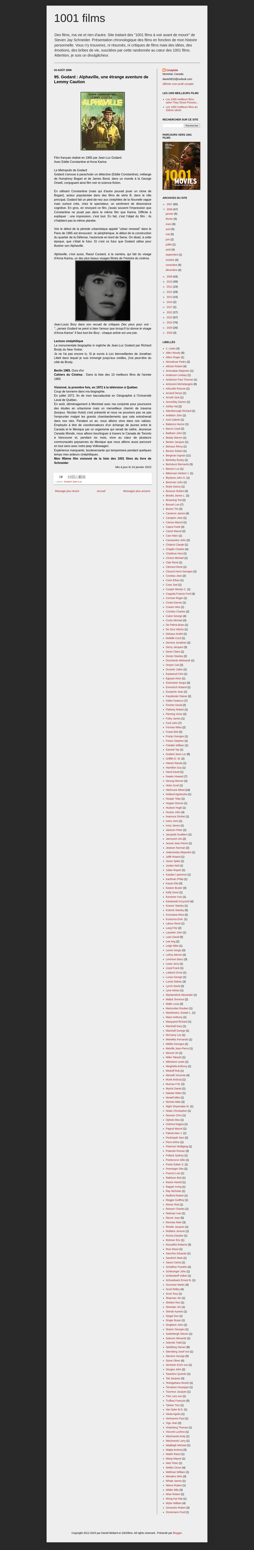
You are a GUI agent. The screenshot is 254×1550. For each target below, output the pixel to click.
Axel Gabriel (173, 419)
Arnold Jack (173, 397)
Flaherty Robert (175, 709)
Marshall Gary (174, 1026)
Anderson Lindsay (176, 375)
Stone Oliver (173, 1360)
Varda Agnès (173, 1413)
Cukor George (174, 616)
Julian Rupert (173, 870)
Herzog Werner (175, 780)
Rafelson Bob (174, 1177)
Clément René (174, 566)
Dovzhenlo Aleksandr (178, 660)
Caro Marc (172, 535)
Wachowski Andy (176, 1436)
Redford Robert (175, 1195)
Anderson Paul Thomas (179, 379)
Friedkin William (175, 745)
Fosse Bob (172, 731)
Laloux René (173, 923)
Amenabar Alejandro (178, 370)
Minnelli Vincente (176, 1075)
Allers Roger (173, 357)
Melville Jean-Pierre (177, 1048)
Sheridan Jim (173, 1306)
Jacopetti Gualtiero (177, 834)
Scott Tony (172, 1293)
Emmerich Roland (176, 687)
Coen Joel (172, 584)
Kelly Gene (172, 892)
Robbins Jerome (175, 1231)
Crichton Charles (175, 611)
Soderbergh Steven (177, 1333)
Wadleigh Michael (176, 1445)
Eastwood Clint (174, 673)
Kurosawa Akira (175, 914)
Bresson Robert (175, 491)
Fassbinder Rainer (176, 696)
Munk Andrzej (174, 1079)
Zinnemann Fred (175, 1512)
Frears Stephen (175, 740)
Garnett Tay (172, 749)
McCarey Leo (173, 1034)
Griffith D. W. (173, 758)
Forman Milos (174, 727)
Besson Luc (173, 468)
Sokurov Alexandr (176, 1338)
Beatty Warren (174, 437)
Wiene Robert (174, 1485)
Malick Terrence (175, 999)
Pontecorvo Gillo (175, 1159)
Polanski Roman (175, 1150)
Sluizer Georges (175, 1329)
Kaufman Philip (174, 879)
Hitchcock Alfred (175, 789)
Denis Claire (173, 651)
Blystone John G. (176, 477)
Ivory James (173, 825)
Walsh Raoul (173, 1454)
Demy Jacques (174, 647)
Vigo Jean (172, 1422)
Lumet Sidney (174, 981)
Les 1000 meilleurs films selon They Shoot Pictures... (182, 101)
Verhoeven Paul (175, 1418)
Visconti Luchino (175, 1431)
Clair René (172, 562)
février (170, 218)
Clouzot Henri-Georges (179, 571)
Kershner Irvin (174, 896)
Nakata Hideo (174, 1093)
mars (169, 224)
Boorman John (174, 482)
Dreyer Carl (172, 664)
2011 (170, 286)
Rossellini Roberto (176, 1244)
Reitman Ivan (173, 1213)
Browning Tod (174, 500)
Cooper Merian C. (176, 589)
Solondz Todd (174, 1342)
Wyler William (174, 1503)
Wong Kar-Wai (174, 1498)
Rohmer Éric (173, 1240)
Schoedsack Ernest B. (179, 1280)
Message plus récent (67, 491)
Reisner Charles (175, 1208)
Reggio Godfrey (175, 1200)
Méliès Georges (175, 1043)
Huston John (173, 812)
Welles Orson (174, 1467)
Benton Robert (174, 450)
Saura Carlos (173, 1262)
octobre (170, 259)
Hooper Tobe (173, 798)
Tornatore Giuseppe (177, 1387)
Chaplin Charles (175, 549)
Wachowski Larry (176, 1440)
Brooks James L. (175, 495)
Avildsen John (174, 415)
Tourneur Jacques (176, 1391)
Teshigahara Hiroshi (177, 1382)
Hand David (173, 771)
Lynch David (173, 986)
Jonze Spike (173, 861)
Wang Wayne (173, 1458)
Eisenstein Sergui (176, 682)
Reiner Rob (172, 1204)
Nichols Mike (173, 1101)
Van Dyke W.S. (174, 1409)
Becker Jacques (175, 441)
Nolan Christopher (176, 1110)
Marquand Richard (176, 1021)
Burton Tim (172, 508)
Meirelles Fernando (177, 1039)
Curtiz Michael (174, 620)
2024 (170, 322)
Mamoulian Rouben (177, 1008)
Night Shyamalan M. (177, 1106)
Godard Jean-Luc (73, 481)
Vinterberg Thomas (177, 1427)
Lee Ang (170, 941)
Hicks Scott (172, 785)
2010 (170, 281)
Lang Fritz (172, 927)
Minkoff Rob (173, 1070)
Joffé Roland (173, 856)
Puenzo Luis (173, 1173)
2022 (170, 312)
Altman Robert (174, 366)
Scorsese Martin (175, 1284)
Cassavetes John (176, 540)
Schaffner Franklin (176, 1266)
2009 (170, 276)
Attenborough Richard (178, 410)
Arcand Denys (174, 393)
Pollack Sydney (175, 1155)
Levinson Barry (174, 959)
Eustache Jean (174, 691)
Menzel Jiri (172, 1052)
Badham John (174, 433)
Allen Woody (173, 352)
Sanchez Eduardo (176, 1253)
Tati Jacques (173, 1378)
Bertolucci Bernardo (177, 464)
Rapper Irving (174, 1186)
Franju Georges (175, 736)
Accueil (101, 491)
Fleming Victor (174, 714)
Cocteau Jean (174, 575)
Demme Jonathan (176, 642)
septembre (172, 254)
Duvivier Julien (174, 669)
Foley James (173, 718)
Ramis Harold (174, 1182)
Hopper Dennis (174, 803)
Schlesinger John (176, 1271)
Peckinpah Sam (175, 1137)
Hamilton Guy (174, 767)
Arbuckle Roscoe (176, 388)
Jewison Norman (175, 847)
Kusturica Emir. (174, 919)
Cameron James (175, 513)
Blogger (177, 1532)
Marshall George (175, 1030)
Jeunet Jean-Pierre (177, 843)
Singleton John (174, 1324)
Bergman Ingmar (175, 455)
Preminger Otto (175, 1168)
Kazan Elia (172, 883)
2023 (170, 317)
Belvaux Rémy (174, 446)
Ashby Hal (172, 406)
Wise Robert (173, 1494)
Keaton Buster (174, 887)
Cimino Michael (175, 557)
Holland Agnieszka (176, 794)
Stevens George (175, 1356)
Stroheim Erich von (177, 1364)
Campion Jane (174, 517)
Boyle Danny (173, 486)
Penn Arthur (173, 1142)
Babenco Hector (175, 424)
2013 (170, 296)
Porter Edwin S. (175, 1164)
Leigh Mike (172, 945)
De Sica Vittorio (175, 629)
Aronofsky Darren (176, 401)
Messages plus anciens (136, 491)
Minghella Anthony (176, 1066)
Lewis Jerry (172, 963)
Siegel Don (172, 1315)
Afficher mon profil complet (178, 83)
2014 (170, 302)
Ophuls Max (173, 1119)
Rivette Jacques (175, 1226)
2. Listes (171, 348)
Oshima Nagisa (175, 1124)
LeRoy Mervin (174, 954)
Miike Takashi (174, 1057)
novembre (172, 264)
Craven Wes (173, 607)
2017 (170, 307)
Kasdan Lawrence (176, 874)
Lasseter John (174, 932)
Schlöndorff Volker (176, 1275)
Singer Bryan (173, 1320)
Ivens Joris (172, 820)
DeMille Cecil (173, 638)
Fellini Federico (175, 700)
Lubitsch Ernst (174, 972)
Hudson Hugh (174, 807)
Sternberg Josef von (177, 1351)
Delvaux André (174, 633)
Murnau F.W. (173, 1084)
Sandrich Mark (174, 1257)
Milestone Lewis (175, 1061)
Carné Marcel (174, 531)
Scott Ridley (173, 1289)
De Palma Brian (175, 624)
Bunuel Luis (173, 504)
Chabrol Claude (175, 544)
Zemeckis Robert (176, 1507)
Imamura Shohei (175, 816)
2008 (170, 209)
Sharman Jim (173, 1298)
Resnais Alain (174, 1222)
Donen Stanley (174, 656)
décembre (172, 269)
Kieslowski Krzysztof (178, 901)
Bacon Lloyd (173, 428)
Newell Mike (173, 1097)
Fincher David (174, 705)
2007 (170, 204)
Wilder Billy (172, 1489)
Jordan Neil (172, 865)
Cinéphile (172, 70)
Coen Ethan (173, 580)
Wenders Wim (174, 1476)
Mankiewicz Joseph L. (179, 1012)
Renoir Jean (173, 1217)
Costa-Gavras (174, 602)
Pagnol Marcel (174, 1128)
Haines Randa (174, 763)
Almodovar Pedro (176, 361)
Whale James (174, 1480)
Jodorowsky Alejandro (178, 852)
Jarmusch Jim (174, 838)
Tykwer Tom (173, 1405)
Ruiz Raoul (172, 1249)
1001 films (79, 18)
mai (168, 234)
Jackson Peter (174, 829)
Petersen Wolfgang (177, 1146)
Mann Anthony (174, 1017)
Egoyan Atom (173, 678)
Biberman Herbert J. (177, 473)
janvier (170, 213)
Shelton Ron (173, 1302)
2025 (170, 327)
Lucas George (174, 977)
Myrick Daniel (174, 1088)
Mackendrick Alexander (179, 994)
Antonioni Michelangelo (179, 384)
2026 (170, 332)
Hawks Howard (174, 776)
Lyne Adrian (173, 990)
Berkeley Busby (175, 459)
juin (168, 239)
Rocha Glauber (174, 1235)
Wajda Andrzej (174, 1449)
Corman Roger (174, 598)
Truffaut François (176, 1400)
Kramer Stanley (175, 905)
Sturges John (173, 1369)
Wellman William (175, 1472)
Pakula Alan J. (174, 1133)
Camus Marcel (174, 522)
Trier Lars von (174, 1396)
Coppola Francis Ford (178, 593)
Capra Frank (173, 526)
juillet (169, 244)
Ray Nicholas (173, 1191)
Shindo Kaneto (174, 1311)
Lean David (172, 936)
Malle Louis (172, 1003)
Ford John (172, 723)
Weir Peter (172, 1463)
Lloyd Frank (173, 968)
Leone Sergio (173, 950)
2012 (170, 291)
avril (168, 229)
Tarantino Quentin (176, 1373)
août (169, 249)
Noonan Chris (174, 1115)
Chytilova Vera (174, 553)
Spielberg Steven (176, 1347)
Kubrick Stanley (175, 910)
